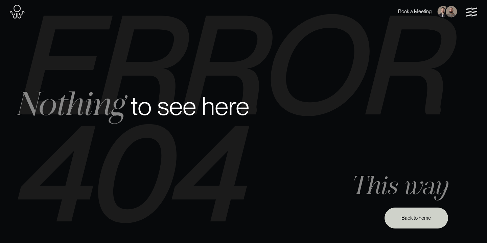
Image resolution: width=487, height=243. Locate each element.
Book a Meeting (428, 11)
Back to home (416, 218)
